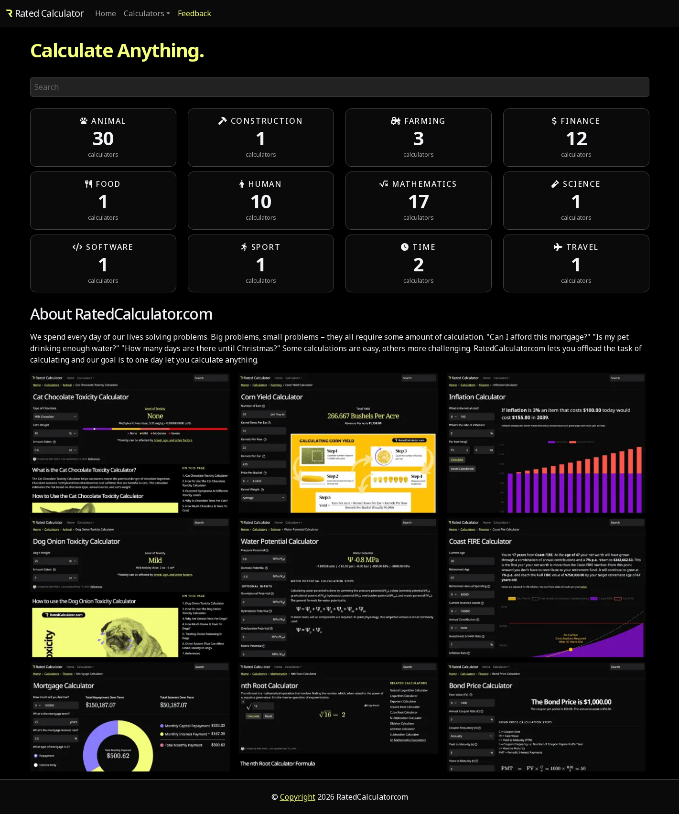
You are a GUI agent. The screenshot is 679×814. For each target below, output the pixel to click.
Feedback (194, 13)
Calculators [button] (144, 13)
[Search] (339, 87)
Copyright (297, 797)
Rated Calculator (45, 13)
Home (105, 13)
